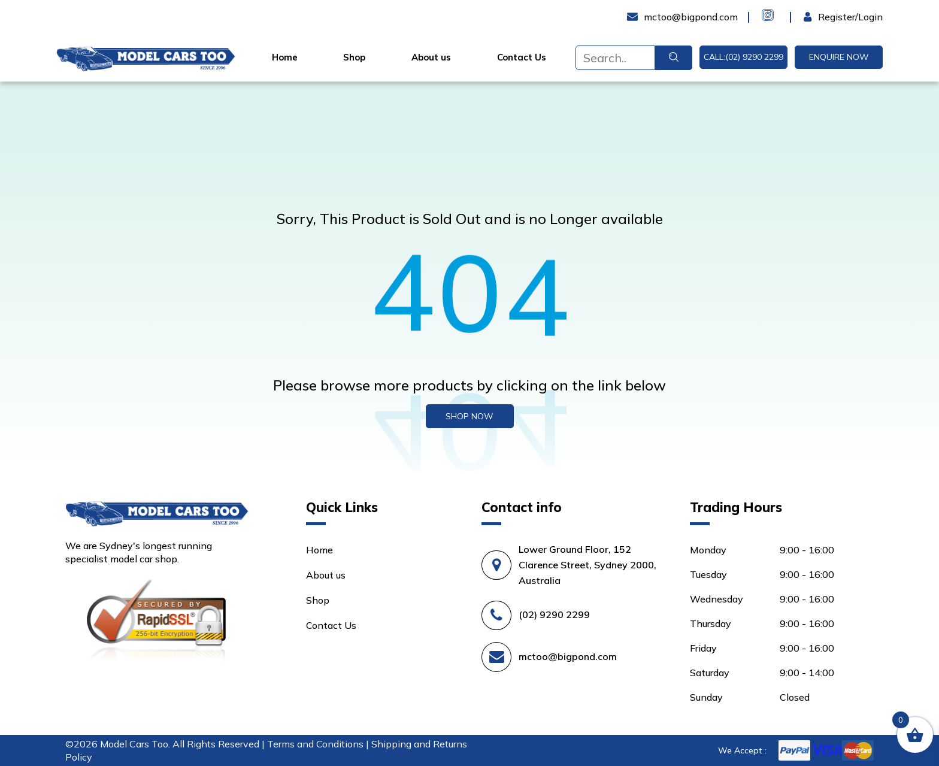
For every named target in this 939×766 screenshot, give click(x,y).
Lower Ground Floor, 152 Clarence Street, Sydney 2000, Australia (587, 564)
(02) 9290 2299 (554, 614)
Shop (354, 57)
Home (285, 57)
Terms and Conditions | (319, 744)
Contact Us (521, 57)
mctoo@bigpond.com (568, 656)
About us (431, 57)
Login (816, 17)
